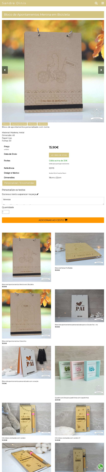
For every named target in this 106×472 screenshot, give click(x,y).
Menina (32, 124)
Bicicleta (43, 124)
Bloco (6, 124)
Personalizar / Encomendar (19, 183)
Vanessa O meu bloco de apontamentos (53, 201)
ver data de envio (59, 155)
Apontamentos (19, 124)
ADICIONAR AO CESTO (53, 220)
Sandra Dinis (14, 3)
